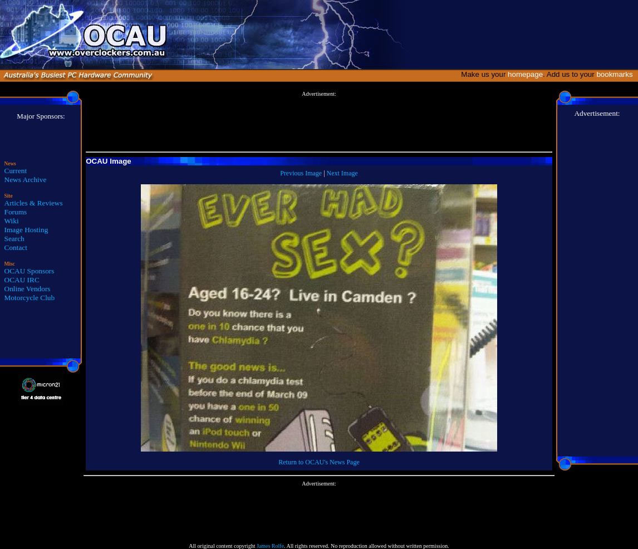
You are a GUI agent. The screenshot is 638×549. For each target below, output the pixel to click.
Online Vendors (27, 289)
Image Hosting (26, 230)
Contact (15, 247)
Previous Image (301, 173)
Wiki (11, 221)
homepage (525, 74)
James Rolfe (270, 546)
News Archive (25, 179)
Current (15, 170)
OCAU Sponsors (29, 271)
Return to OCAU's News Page (318, 462)
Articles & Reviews (33, 203)
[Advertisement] (319, 122)
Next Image (342, 173)
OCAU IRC (22, 280)
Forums (15, 212)
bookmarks (616, 74)
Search (14, 238)
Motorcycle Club (29, 297)
